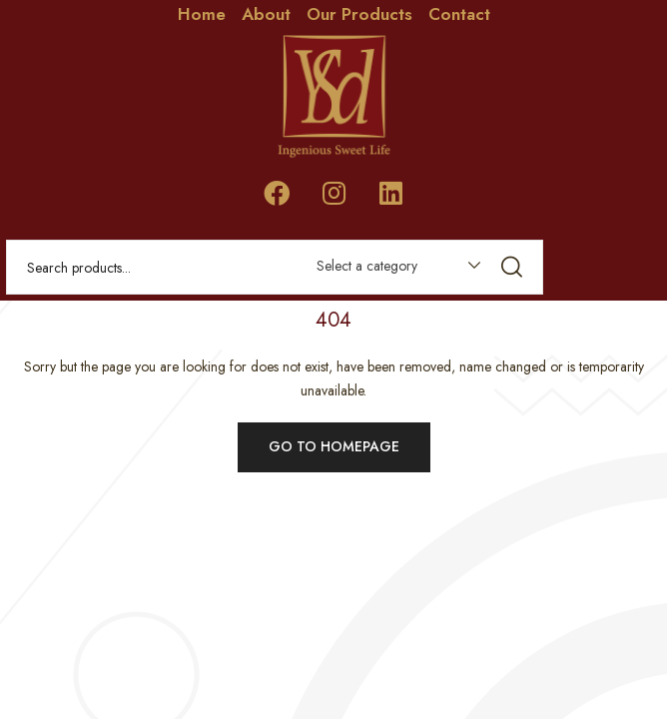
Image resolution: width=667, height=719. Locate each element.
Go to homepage (334, 446)
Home (202, 14)
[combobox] (389, 270)
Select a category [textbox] (367, 266)
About (266, 14)
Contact (459, 14)
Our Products (359, 14)
